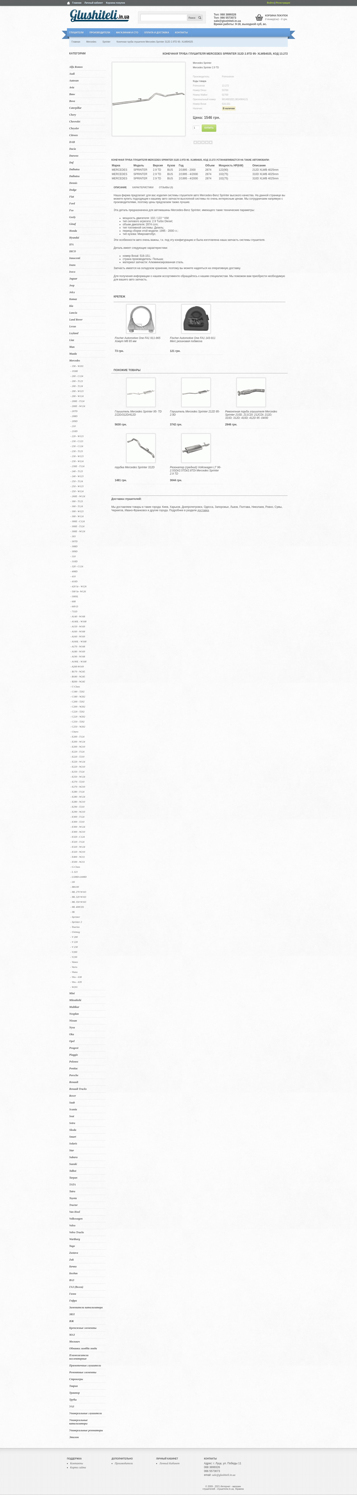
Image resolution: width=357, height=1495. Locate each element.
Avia (71, 87)
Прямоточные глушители (85, 1365)
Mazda (73, 353)
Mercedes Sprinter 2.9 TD (206, 67)
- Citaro (74, 731)
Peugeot (73, 1048)
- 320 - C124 (76, 566)
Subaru (73, 1157)
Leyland (73, 333)
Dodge (72, 189)
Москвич (74, 1341)
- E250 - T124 (77, 771)
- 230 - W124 (77, 461)
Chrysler (74, 128)
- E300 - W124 (77, 826)
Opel (71, 1041)
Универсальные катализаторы (78, 1422)
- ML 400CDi (77, 906)
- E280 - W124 (77, 796)
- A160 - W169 (77, 636)
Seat (71, 1116)
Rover (72, 1095)
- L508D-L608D (78, 876)
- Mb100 (74, 886)
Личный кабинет (93, 3)
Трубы (73, 1399)
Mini (72, 993)
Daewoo (73, 155)
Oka (71, 1034)
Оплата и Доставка (156, 32)
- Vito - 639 (76, 982)
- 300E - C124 (77, 521)
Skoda (72, 1129)
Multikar (74, 1007)
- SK (72, 911)
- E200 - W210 (77, 746)
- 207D (73, 411)
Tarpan (73, 1177)
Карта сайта (78, 1467)
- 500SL (74, 596)
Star (71, 1150)
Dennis (73, 183)
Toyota (73, 1198)
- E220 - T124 (77, 751)
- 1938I (74, 371)
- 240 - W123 (77, 476)
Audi (72, 73)
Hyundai (74, 237)
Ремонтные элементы (82, 1372)
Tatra (72, 1191)
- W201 (74, 987)
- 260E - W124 (77, 496)
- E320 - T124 (77, 841)
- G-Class (75, 866)
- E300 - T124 (77, 816)
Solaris (73, 1143)
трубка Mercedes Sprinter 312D (135, 467)
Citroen (73, 135)
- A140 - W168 (77, 616)
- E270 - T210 (77, 781)
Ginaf (72, 224)
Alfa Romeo (76, 67)
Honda (73, 230)
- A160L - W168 (78, 641)
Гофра (73, 1300)
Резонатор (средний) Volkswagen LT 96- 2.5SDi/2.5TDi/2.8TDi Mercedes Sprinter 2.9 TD (195, 470)
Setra (72, 1123)
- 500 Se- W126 (78, 591)
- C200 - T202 (77, 701)
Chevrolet (74, 121)
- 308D (73, 546)
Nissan (73, 1020)
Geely (72, 217)
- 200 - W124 (77, 396)
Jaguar (73, 278)
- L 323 (74, 871)
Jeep (71, 285)
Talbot (72, 1170)
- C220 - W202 (77, 716)
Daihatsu (74, 169)
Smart (72, 1136)
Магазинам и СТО (127, 32)
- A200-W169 (77, 666)
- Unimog (75, 932)
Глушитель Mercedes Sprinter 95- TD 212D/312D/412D (138, 413)
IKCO (72, 251)
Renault (73, 1082)
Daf (71, 162)
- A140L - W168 (78, 621)
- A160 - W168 (77, 631)
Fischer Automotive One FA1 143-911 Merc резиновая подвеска (192, 339)
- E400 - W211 (77, 856)
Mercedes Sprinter (202, 63)
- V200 (73, 952)
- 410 (73, 576)
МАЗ (72, 1334)
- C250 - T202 (77, 721)
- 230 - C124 (76, 446)
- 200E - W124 (77, 406)
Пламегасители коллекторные (79, 1357)
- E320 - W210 (77, 851)
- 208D (73, 416)
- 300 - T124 (76, 506)
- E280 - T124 (77, 791)
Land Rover (75, 319)
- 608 (73, 601)
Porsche (73, 1075)
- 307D (73, 541)
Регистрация (283, 3)
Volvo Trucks (76, 1232)
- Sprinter (75, 916)
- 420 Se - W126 (78, 586)
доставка (203, 510)
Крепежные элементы (83, 1328)
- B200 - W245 (77, 681)
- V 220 (74, 942)
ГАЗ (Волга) (76, 1287)
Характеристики (142, 187)
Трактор (74, 1392)
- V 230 (74, 947)
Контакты (181, 32)
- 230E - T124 (77, 466)
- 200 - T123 (76, 381)
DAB (72, 142)
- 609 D (74, 606)
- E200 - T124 (77, 736)
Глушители (76, 32)
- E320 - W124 (77, 846)
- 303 (73, 536)
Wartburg (74, 1239)
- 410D (73, 581)
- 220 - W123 (77, 436)
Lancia (73, 312)
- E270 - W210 (77, 786)
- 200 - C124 (76, 376)
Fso (71, 210)
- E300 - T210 (77, 821)
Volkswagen (76, 1218)
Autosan (74, 80)
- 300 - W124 (77, 516)
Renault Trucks (78, 1089)
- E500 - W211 (77, 861)
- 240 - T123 (76, 471)
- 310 (73, 556)
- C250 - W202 (77, 726)
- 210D (73, 431)
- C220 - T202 (77, 711)
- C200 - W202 (77, 706)
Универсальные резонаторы (86, 1430)
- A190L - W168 (78, 661)
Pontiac (73, 1068)
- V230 (73, 957)
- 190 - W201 (77, 366)
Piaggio (73, 1054)
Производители (99, 32)
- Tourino (75, 926)
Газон (72, 1293)
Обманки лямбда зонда (83, 1348)
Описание (120, 187)
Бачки (73, 1266)
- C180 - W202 (77, 696)
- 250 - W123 (77, 486)
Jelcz (72, 292)
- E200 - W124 (77, 741)
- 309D (73, 551)
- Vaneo (74, 962)
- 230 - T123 (76, 451)
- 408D (73, 571)
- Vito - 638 (76, 977)
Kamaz (73, 299)
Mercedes (74, 360)
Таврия (73, 1386)
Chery (72, 114)
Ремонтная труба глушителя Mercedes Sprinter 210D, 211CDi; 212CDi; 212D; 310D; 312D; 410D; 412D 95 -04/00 (251, 415)
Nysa (72, 1027)
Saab (72, 1102)
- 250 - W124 (77, 491)
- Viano (74, 972)
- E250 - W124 (77, 776)
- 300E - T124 (77, 526)
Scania (73, 1109)
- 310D (73, 561)
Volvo (72, 1225)
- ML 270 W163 (78, 891)
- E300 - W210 (77, 831)
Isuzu (72, 265)
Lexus (72, 326)
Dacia (72, 148)
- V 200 (74, 937)
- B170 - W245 (77, 671)
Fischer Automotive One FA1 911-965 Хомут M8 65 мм (137, 339)
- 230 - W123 (77, 456)
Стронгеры (76, 1379)
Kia (71, 306)
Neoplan (74, 1013)
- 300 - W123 (77, 511)
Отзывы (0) (166, 187)
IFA (71, 244)
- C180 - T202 (77, 691)
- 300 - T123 (76, 501)
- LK (72, 881)
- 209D (73, 421)
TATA (72, 1184)
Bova (72, 101)
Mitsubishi (75, 1000)
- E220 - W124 (77, 761)
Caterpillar (75, 107)
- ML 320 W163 (78, 896)
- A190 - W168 (77, 656)
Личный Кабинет (169, 1463)
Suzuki (73, 1164)
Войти (270, 3)
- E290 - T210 (77, 806)
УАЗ (71, 1406)
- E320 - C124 (77, 836)
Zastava (73, 1252)
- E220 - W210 (77, 766)
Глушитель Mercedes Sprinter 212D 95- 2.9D (195, 413)
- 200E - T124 (77, 401)
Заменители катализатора (86, 1307)
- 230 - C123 (76, 441)
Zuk (71, 1259)
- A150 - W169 (77, 626)
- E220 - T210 (77, 756)
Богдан (73, 1273)
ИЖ (71, 1321)
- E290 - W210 (77, 811)
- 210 (73, 426)
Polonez (73, 1061)
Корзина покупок (115, 3)
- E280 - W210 (77, 801)
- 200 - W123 (77, 391)
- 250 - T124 (76, 481)
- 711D (73, 611)
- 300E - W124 (77, 531)
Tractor (73, 1205)
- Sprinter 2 (76, 921)
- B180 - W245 (77, 676)
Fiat (71, 196)
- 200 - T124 (76, 386)
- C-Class (75, 686)
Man (71, 346)
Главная (77, 3)
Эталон (74, 1437)
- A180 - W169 (77, 651)
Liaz (71, 340)
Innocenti (74, 258)
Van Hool (74, 1211)
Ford (72, 203)
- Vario (73, 967)
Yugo (72, 1246)
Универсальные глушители (85, 1413)
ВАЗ (71, 1280)
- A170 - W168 (77, 646)
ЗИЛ (72, 1314)
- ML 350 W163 (78, 901)
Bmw (72, 94)
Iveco (72, 271)
